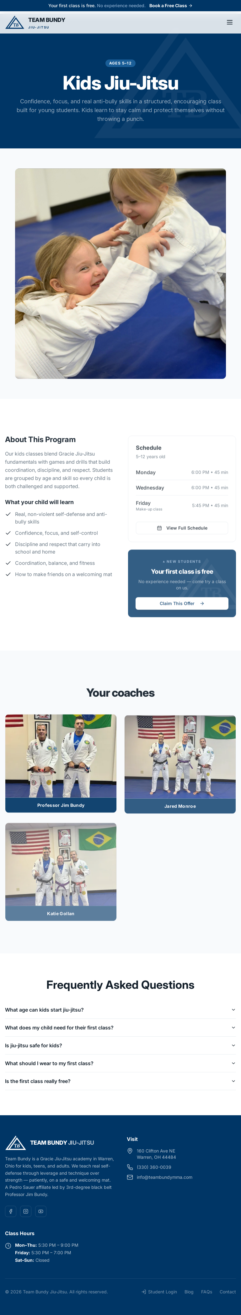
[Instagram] (25, 1211)
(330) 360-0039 (154, 1167)
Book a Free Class (171, 5)
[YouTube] (40, 1211)
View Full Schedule (182, 530)
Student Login (159, 1291)
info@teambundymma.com (164, 1177)
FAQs (206, 1291)
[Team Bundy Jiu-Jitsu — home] (35, 22)
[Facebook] (10, 1211)
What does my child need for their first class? (120, 1027)
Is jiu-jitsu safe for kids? (120, 1045)
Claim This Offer (182, 606)
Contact (228, 1291)
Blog (189, 1291)
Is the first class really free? (120, 1081)
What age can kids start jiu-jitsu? (120, 1010)
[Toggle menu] (229, 22)
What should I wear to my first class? (120, 1063)
